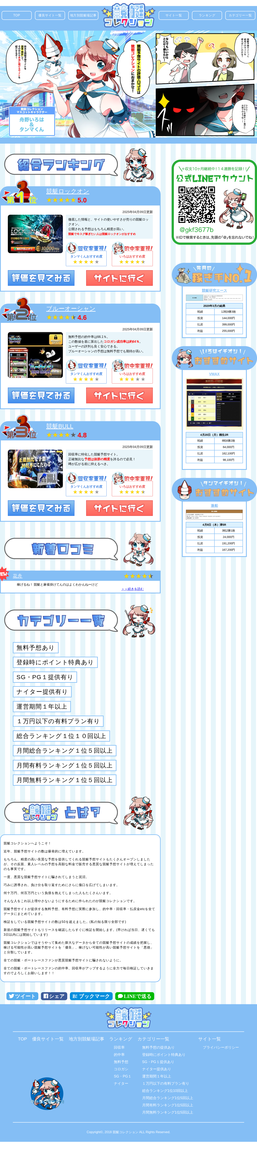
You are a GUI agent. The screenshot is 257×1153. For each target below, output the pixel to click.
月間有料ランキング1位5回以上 (167, 1110)
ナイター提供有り (42, 694)
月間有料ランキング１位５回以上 (64, 770)
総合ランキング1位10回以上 (165, 1095)
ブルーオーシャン (71, 309)
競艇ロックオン (67, 191)
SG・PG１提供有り (44, 679)
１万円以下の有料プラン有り (58, 724)
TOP (20, 16)
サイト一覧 (176, 16)
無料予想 (121, 1066)
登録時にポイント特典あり (55, 664)
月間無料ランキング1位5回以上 (167, 1117)
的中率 (119, 1059)
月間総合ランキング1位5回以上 (167, 1102)
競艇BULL (59, 426)
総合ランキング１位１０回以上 (61, 740)
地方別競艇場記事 (84, 16)
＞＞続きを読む (132, 589)
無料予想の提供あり (158, 1052)
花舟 (17, 575)
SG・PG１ (123, 1081)
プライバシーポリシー (221, 1052)
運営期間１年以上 (41, 709)
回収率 (119, 1052)
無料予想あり (35, 648)
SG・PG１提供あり (158, 1066)
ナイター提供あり (156, 1073)
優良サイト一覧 (51, 16)
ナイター (121, 1088)
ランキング (210, 16)
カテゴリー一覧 (242, 16)
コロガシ (121, 1073)
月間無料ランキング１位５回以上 (64, 785)
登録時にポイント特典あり (164, 1059)
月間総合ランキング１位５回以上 (64, 755)
